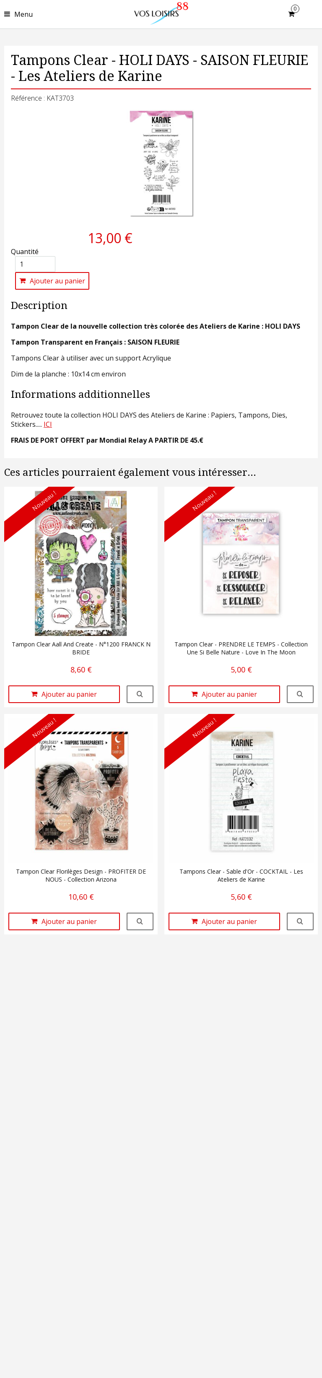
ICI (48, 424)
